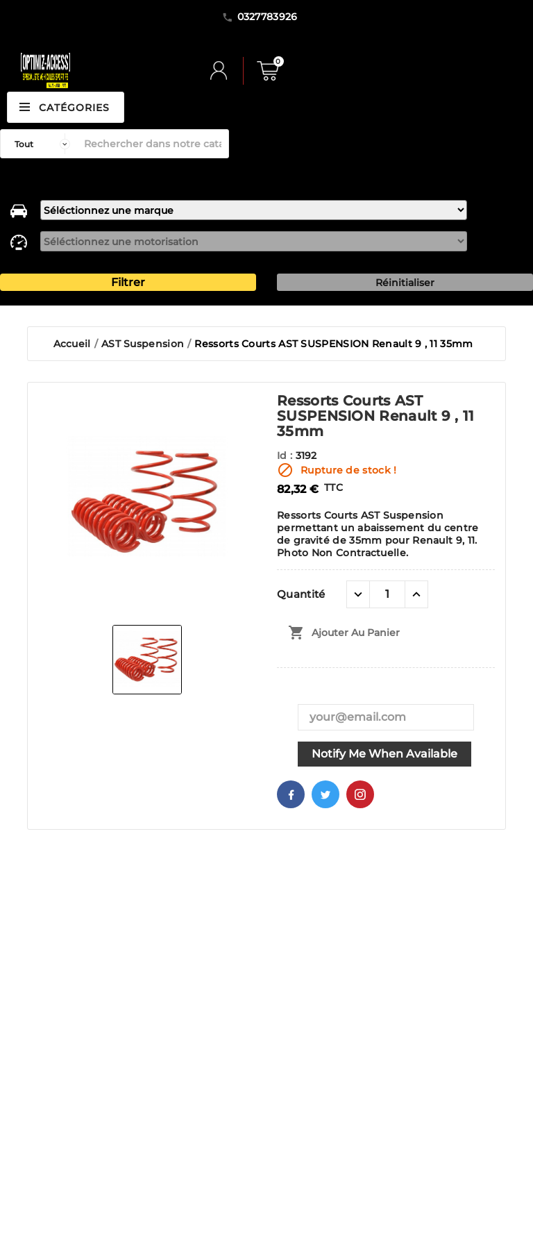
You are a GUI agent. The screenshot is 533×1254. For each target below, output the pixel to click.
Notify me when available (384, 753)
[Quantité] (387, 594)
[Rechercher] (152, 144)
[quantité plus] (416, 594)
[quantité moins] (358, 594)
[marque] (253, 210)
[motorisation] (253, 241)
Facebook (291, 794)
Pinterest (360, 794)
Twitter (325, 794)
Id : (286, 455)
